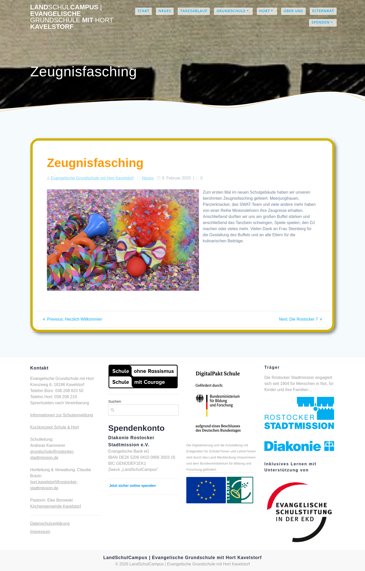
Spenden (321, 22)
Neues (164, 10)
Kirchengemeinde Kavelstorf (55, 506)
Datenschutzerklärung (50, 523)
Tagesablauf (193, 10)
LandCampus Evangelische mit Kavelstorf (71, 17)
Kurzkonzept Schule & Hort (54, 427)
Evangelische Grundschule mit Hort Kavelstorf (92, 178)
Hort (264, 10)
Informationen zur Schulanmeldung (61, 415)
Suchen (114, 401)
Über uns (293, 10)
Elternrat (323, 10)
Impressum (40, 531)
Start (144, 10)
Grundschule (231, 10)
